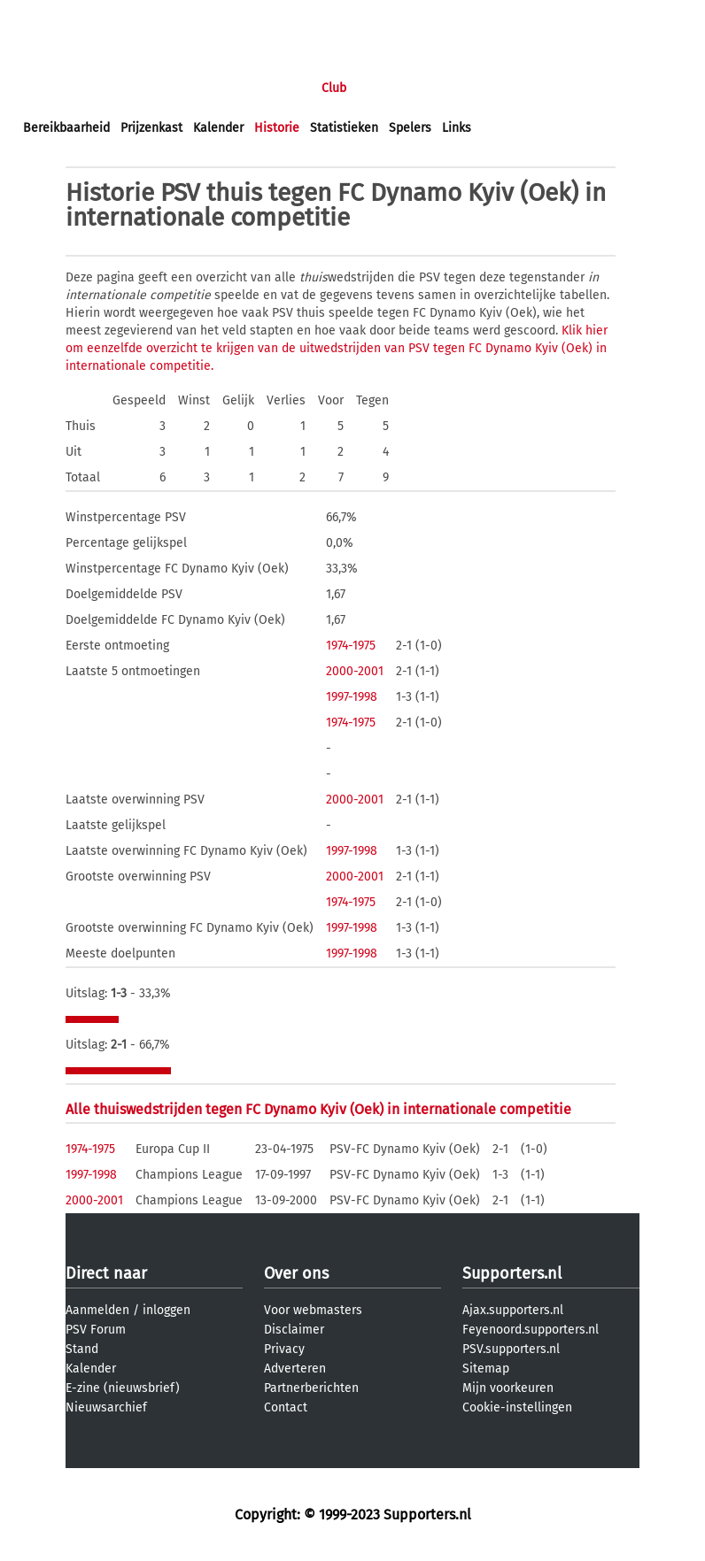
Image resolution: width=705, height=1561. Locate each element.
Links (456, 127)
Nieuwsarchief (106, 1407)
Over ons (296, 1273)
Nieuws (130, 88)
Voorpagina (55, 88)
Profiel (387, 88)
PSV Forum (96, 1329)
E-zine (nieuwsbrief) (123, 1388)
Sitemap (485, 1368)
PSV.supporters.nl (511, 1349)
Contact (285, 1407)
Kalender (218, 127)
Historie (276, 127)
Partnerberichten (311, 1388)
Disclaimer (294, 1329)
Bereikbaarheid (66, 127)
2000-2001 (354, 671)
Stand (82, 1349)
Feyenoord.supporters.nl (530, 1329)
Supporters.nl (512, 1273)
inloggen (49, 16)
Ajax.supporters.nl (512, 1310)
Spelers (410, 127)
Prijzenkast (151, 127)
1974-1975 (351, 645)
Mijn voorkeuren (508, 1388)
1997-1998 (351, 696)
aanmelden (117, 16)
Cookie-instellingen (517, 1407)
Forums (195, 88)
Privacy (284, 1349)
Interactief (268, 88)
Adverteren (295, 1368)
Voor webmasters (313, 1310)
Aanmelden (97, 1310)
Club (334, 88)
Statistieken (344, 127)
